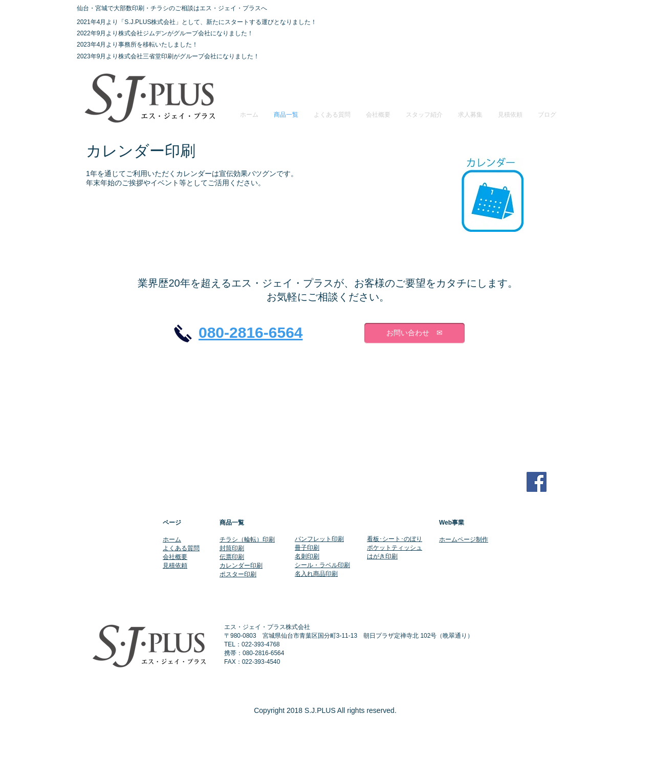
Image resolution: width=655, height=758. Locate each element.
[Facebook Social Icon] (537, 482)
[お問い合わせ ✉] (414, 333)
